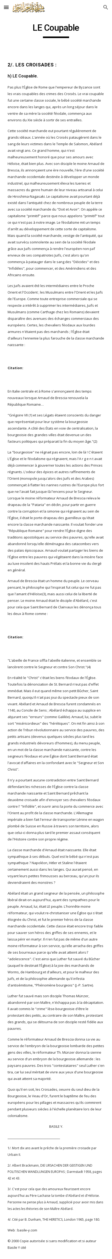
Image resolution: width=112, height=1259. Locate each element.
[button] (6, 7)
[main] (56, 30)
